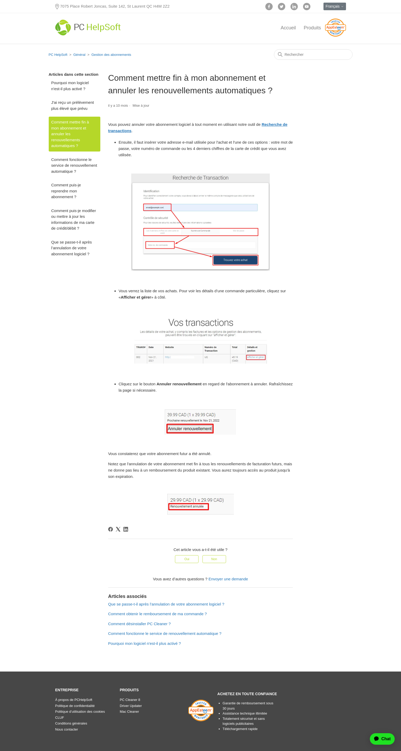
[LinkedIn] (125, 529)
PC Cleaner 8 (130, 700)
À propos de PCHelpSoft (73, 700)
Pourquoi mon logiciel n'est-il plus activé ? (70, 85)
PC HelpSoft (58, 55)
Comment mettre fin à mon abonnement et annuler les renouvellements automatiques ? (70, 134)
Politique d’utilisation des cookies (80, 712)
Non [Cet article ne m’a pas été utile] (214, 559)
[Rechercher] (313, 54)
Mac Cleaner (129, 712)
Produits (312, 27)
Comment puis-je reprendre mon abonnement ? (66, 191)
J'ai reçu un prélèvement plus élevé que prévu (72, 105)
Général (79, 55)
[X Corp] (118, 529)
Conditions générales (71, 723)
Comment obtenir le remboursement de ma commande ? (157, 614)
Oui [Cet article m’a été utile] (186, 559)
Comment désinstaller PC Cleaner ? (139, 624)
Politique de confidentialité (75, 706)
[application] (380, 739)
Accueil (288, 27)
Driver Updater (131, 706)
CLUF (59, 718)
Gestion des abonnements (111, 55)
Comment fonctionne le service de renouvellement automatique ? (74, 165)
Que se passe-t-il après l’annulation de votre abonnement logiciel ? (71, 248)
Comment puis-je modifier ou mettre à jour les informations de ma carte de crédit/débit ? (73, 219)
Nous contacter (66, 729)
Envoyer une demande (228, 579)
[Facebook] (110, 529)
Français (335, 6)
